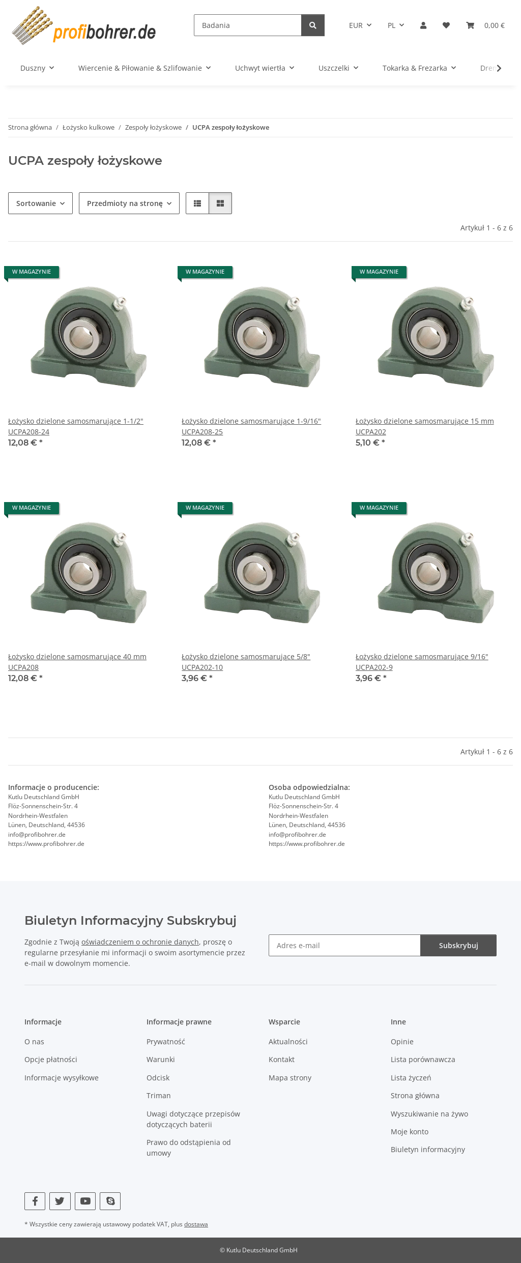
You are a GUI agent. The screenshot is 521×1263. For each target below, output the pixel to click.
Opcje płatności (50, 1060)
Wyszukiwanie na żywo (429, 1114)
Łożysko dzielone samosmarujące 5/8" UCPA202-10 (246, 662)
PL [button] (391, 25)
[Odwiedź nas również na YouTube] (85, 1201)
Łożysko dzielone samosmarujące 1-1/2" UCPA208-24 (75, 426)
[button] (423, 25)
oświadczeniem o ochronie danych (140, 942)
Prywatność (166, 1041)
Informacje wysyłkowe (61, 1077)
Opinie (402, 1041)
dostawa (196, 1224)
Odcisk (158, 1077)
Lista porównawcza (423, 1060)
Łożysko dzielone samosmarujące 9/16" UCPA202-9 (422, 662)
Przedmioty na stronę (125, 203)
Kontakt (282, 1060)
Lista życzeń (411, 1077)
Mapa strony (290, 1077)
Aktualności (288, 1041)
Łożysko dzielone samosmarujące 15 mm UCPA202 (425, 426)
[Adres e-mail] (345, 945)
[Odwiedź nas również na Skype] (110, 1201)
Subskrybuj (458, 945)
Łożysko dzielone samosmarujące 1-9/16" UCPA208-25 (251, 426)
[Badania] (248, 25)
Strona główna (415, 1095)
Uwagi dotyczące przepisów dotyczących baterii (193, 1119)
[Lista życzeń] (446, 25)
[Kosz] (485, 25)
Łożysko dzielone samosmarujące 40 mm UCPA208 (77, 662)
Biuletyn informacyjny (428, 1149)
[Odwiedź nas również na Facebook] (34, 1201)
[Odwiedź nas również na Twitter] (59, 1201)
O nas (34, 1041)
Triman (159, 1095)
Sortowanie (36, 203)
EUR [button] (356, 25)
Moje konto (409, 1131)
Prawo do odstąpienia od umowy (189, 1147)
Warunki (161, 1060)
